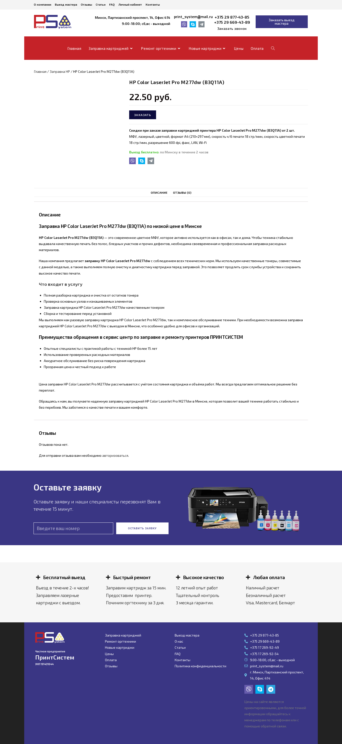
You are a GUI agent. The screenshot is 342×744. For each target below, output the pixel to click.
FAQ (112, 4)
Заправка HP (60, 71)
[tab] (159, 192)
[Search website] (272, 48)
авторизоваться (115, 455)
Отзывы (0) (182, 192)
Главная (40, 71)
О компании (42, 4)
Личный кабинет (130, 4)
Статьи (100, 4)
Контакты (153, 4)
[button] (232, 28)
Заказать (142, 115)
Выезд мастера (66, 4)
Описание (159, 192)
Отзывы (86, 4)
